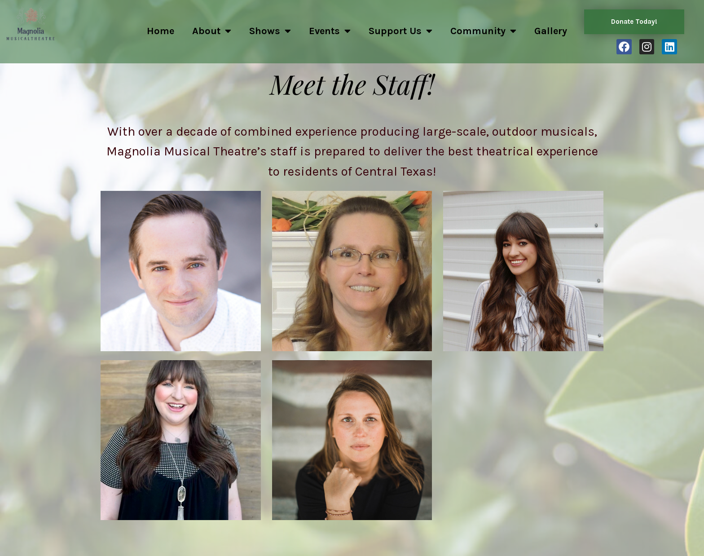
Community (483, 31)
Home (160, 31)
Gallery (550, 31)
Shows (270, 31)
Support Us (400, 31)
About (211, 31)
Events (330, 31)
